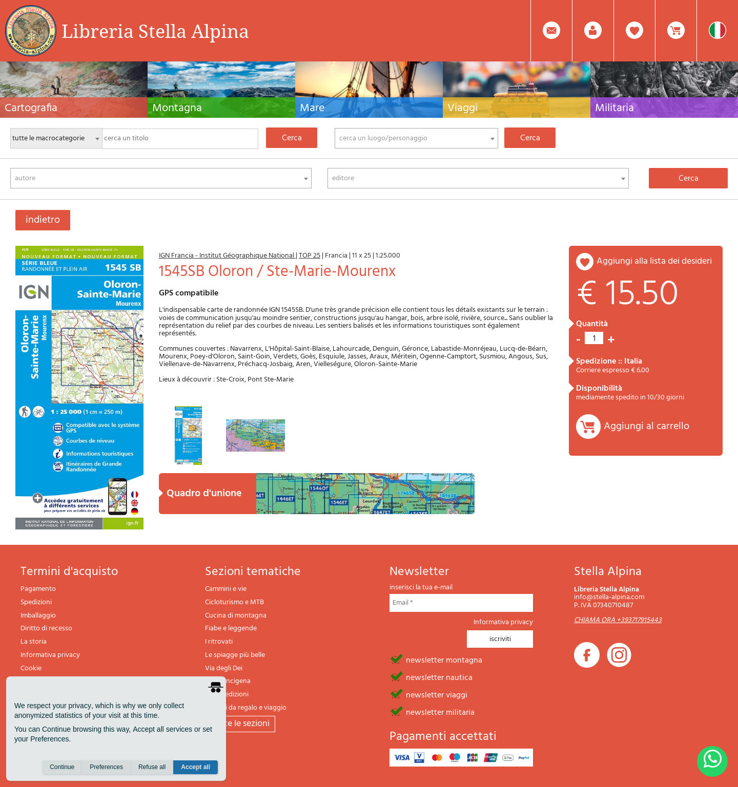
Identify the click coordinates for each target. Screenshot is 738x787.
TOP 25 (309, 256)
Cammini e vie (226, 589)
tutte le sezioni (240, 723)
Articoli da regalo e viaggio (245, 708)
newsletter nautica (439, 677)
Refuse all (152, 767)
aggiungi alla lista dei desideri (654, 261)
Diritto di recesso (46, 628)
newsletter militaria (440, 711)
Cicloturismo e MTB (234, 602)
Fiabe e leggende (231, 628)
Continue (62, 767)
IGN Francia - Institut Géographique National (227, 256)
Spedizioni (36, 602)
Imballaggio (38, 615)
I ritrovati (219, 641)
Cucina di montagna (235, 615)
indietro (43, 220)
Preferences (106, 767)
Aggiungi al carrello (646, 426)
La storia (33, 641)
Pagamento (38, 589)
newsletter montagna (444, 659)
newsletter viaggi (436, 694)
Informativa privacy (50, 655)
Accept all (195, 767)
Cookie (31, 668)
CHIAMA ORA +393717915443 (618, 620)
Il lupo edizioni (227, 694)
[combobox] (416, 138)
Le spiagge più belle (235, 655)
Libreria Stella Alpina (155, 30)
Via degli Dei (223, 668)
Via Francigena (228, 681)
